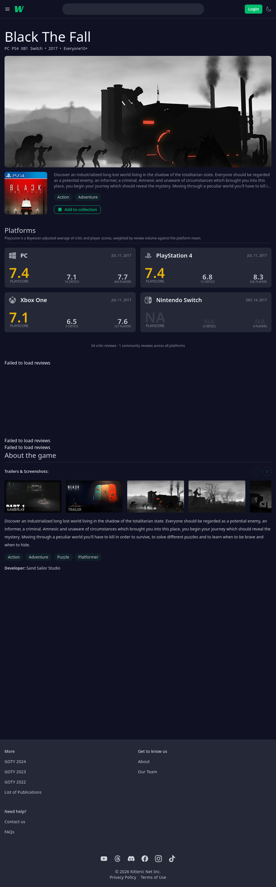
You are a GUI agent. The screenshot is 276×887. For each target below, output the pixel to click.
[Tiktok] (172, 858)
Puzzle (63, 557)
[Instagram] (158, 858)
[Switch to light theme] (268, 9)
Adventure (87, 197)
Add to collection (77, 209)
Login (253, 9)
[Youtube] (104, 858)
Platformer (88, 557)
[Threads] (117, 858)
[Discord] (131, 858)
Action (63, 197)
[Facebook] (144, 858)
